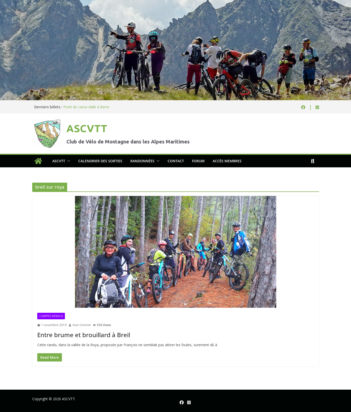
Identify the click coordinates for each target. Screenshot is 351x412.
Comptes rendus (51, 316)
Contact (176, 161)
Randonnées (142, 161)
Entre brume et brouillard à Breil (83, 335)
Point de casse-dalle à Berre (86, 107)
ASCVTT (86, 128)
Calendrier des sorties (100, 161)
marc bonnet (81, 325)
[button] (67, 161)
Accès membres (227, 161)
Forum (198, 161)
